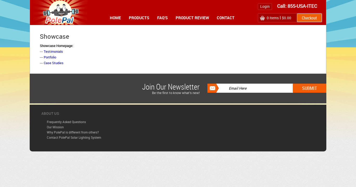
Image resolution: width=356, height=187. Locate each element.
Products (139, 17)
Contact (225, 17)
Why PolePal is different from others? (73, 132)
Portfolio (50, 57)
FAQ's (162, 17)
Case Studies (53, 63)
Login (265, 6)
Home (115, 17)
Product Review (192, 17)
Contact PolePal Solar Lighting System (74, 137)
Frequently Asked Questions (66, 122)
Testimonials (53, 51)
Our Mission (55, 127)
